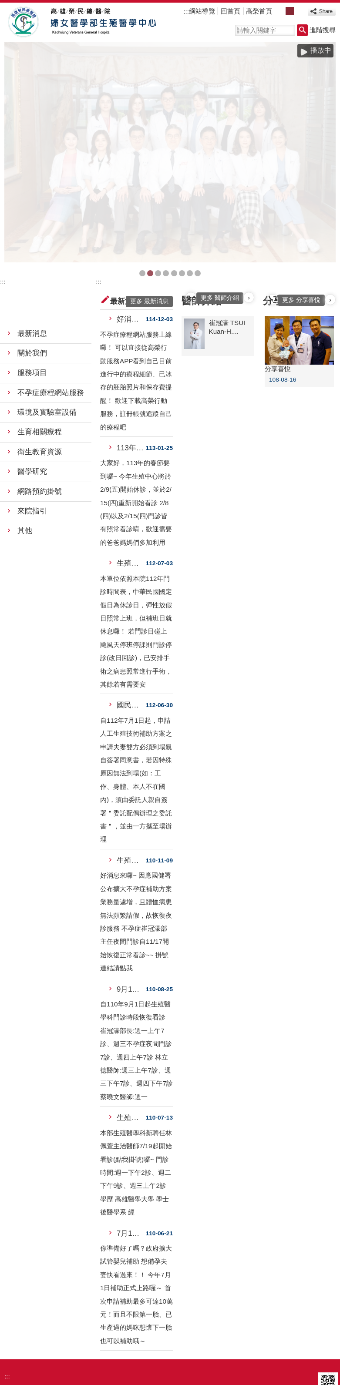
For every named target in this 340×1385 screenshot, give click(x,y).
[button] (302, 30)
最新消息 (32, 239)
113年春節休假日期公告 (131, 353)
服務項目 (32, 278)
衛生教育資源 (39, 357)
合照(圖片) (150, 179)
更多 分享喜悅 (301, 205)
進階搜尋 (323, 30)
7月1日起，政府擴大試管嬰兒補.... (131, 1138)
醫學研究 (32, 377)
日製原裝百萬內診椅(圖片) (190, 179)
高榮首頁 (259, 11)
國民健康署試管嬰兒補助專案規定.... (131, 611)
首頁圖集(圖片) (158, 179)
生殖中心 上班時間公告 (131, 469)
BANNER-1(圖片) (142, 179)
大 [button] (299, 11)
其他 (24, 436)
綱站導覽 (202, 11)
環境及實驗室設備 (47, 318)
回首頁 (230, 11)
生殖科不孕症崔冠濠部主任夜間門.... (131, 766)
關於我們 (32, 259)
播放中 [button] (320, 50)
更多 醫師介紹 (220, 203)
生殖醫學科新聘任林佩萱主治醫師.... (131, 1023)
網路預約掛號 (39, 396)
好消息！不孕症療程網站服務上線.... (131, 225)
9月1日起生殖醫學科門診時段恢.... (131, 894)
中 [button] (290, 11)
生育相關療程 (39, 337)
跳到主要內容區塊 (4, 4)
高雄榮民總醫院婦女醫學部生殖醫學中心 (80, 22)
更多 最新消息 (149, 207)
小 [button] (280, 11)
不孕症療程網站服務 (50, 298)
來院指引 (32, 416)
